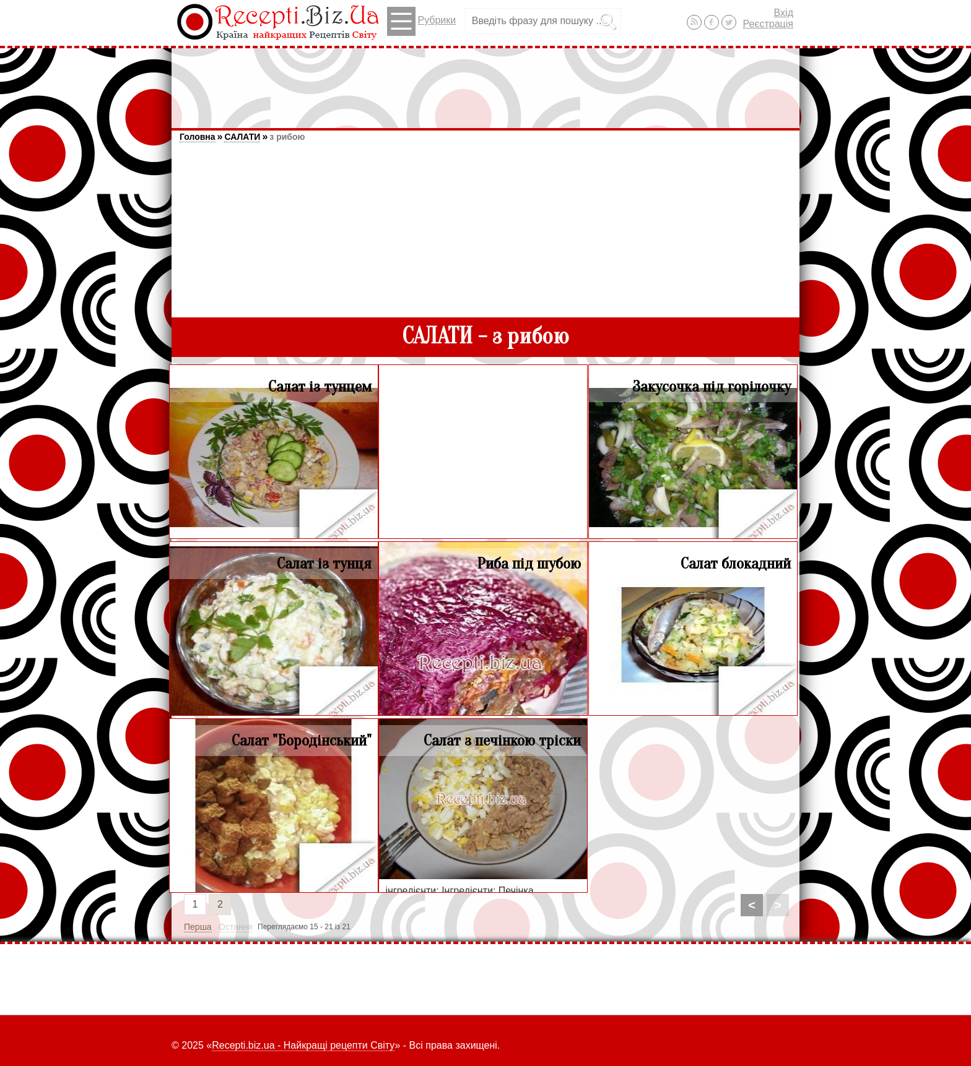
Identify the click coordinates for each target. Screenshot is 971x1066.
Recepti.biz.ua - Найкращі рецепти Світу (303, 1045)
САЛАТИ (242, 137)
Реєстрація (767, 24)
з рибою (287, 137)
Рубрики (421, 21)
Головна (198, 137)
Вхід (783, 12)
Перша (198, 927)
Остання (236, 927)
